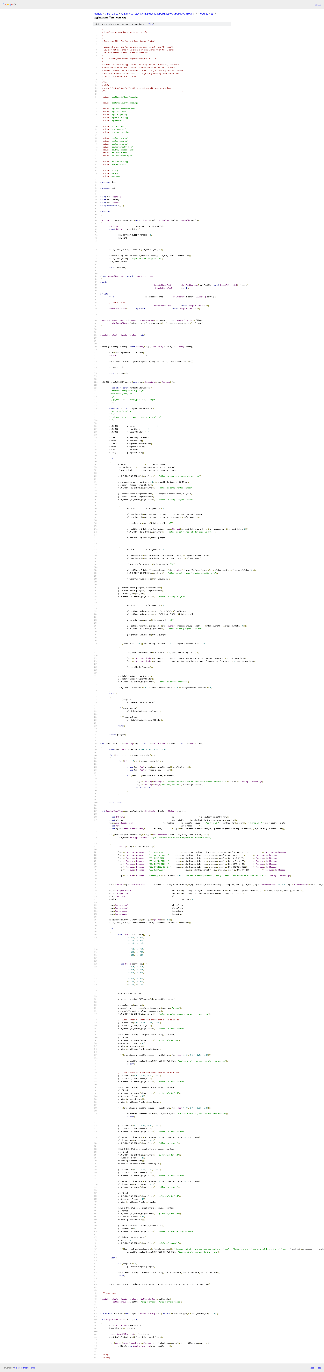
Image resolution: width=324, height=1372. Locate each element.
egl (212, 13)
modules (203, 13)
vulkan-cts (127, 13)
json (319, 1367)
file (151, 24)
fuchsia (97, 13)
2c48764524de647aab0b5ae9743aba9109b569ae (163, 13)
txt (312, 1367)
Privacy (24, 1367)
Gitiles (17, 1367)
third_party (111, 13)
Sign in (318, 4)
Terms (32, 1367)
